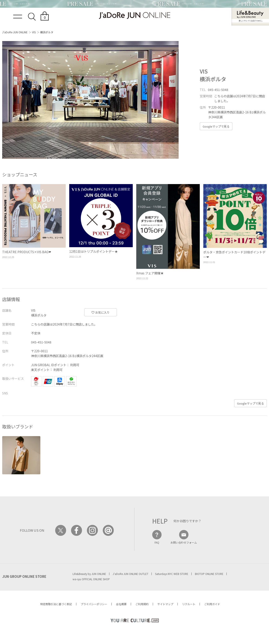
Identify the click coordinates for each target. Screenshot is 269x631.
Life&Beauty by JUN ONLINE (89, 574)
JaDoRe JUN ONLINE (134, 15)
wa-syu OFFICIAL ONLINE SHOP (91, 579)
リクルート (188, 604)
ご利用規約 (142, 604)
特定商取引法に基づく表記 (56, 604)
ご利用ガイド (212, 604)
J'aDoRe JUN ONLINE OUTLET (130, 574)
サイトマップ (165, 604)
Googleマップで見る (216, 126)
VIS (34, 32)
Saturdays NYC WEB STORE (171, 574)
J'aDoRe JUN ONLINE (15, 32)
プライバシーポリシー (94, 604)
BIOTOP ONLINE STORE (209, 574)
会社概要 (121, 604)
